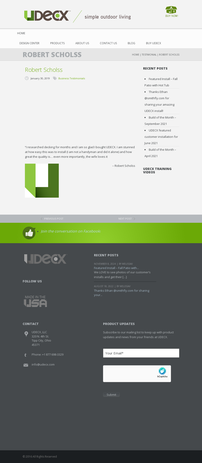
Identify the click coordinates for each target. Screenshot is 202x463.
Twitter (35, 287)
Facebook (27, 287)
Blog (131, 43)
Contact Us (108, 43)
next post (125, 218)
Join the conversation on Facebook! (71, 231)
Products (57, 43)
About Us (82, 43)
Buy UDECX (153, 43)
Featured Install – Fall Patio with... (116, 268)
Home (21, 33)
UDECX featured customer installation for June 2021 (161, 136)
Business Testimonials (71, 78)
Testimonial (149, 54)
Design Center (29, 43)
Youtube (44, 287)
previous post (53, 218)
